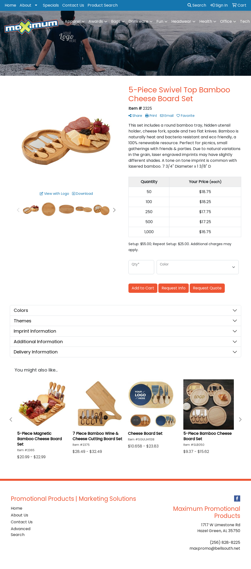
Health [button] (205, 21)
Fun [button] (159, 21)
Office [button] (226, 21)
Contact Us (73, 5)
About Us (19, 515)
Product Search (103, 5)
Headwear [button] (181, 21)
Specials (51, 5)
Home (10, 5)
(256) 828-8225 (225, 542)
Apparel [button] (72, 21)
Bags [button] (115, 21)
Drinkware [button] (138, 21)
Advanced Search (20, 531)
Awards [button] (95, 21)
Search (197, 5)
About (25, 5)
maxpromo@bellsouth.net (214, 548)
